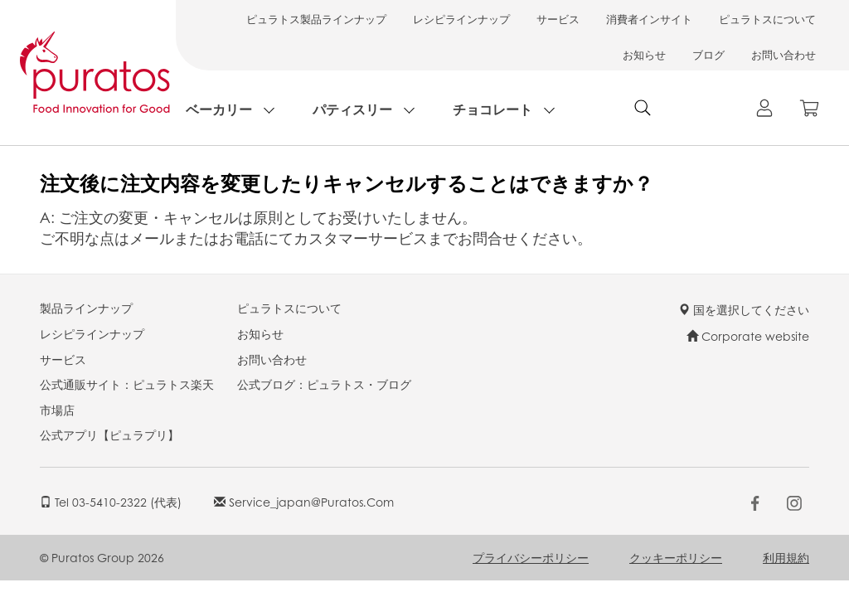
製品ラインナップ (86, 307)
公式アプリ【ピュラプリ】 (109, 434)
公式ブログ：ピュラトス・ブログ (324, 384)
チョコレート (492, 109)
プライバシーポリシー (531, 557)
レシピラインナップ (461, 19)
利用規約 (786, 557)
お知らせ (644, 54)
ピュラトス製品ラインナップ (316, 19)
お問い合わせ (783, 54)
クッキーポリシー (675, 557)
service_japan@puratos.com (304, 501)
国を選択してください (743, 309)
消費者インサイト (649, 19)
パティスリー (352, 109)
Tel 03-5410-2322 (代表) (111, 501)
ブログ (708, 54)
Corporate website (747, 336)
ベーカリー (219, 109)
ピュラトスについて (767, 19)
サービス (558, 19)
